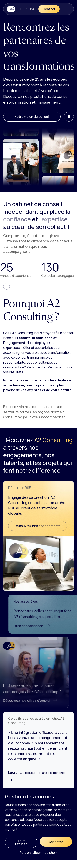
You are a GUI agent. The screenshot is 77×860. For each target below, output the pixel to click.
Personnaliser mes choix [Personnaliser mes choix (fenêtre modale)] (38, 853)
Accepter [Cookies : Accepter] (56, 842)
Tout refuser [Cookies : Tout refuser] (21, 842)
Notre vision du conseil (32, 116)
